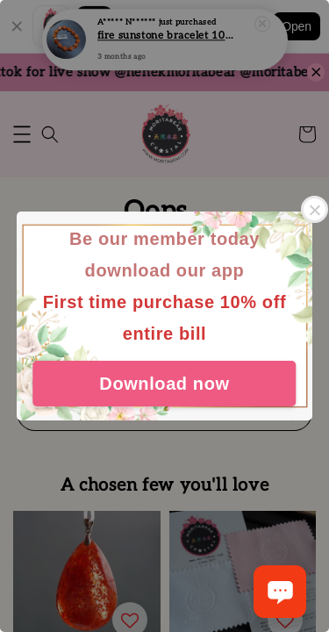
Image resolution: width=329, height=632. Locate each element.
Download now (164, 383)
